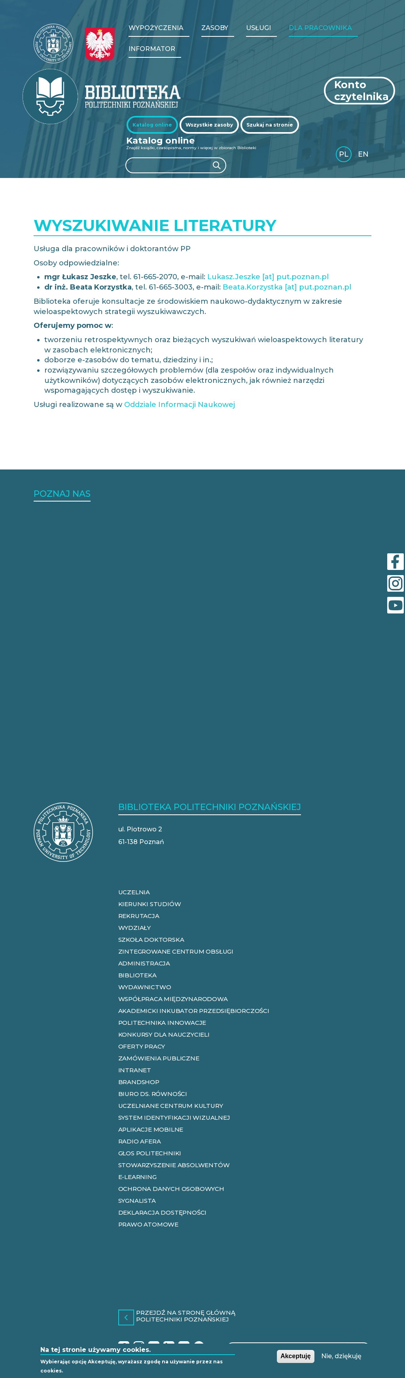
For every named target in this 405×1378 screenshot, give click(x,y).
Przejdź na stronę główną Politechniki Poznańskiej (185, 1316)
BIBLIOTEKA (137, 975)
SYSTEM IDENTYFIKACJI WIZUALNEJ (174, 1117)
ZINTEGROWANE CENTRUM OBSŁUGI (175, 951)
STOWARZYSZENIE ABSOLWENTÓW (174, 1165)
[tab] (152, 125)
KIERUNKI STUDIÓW (149, 904)
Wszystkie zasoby (209, 125)
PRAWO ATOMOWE (148, 1224)
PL (343, 154)
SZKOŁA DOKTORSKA (151, 939)
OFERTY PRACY (141, 1046)
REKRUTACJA (138, 916)
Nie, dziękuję (341, 1356)
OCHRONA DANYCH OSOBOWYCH (171, 1188)
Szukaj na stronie (269, 125)
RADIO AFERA (139, 1141)
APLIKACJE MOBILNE (151, 1129)
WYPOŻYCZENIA (156, 28)
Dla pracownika (320, 28)
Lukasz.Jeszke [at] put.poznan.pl (268, 277)
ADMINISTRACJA (144, 963)
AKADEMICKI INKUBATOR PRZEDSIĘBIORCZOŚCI (193, 1011)
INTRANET (134, 1070)
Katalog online (152, 125)
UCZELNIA (134, 892)
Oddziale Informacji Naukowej (179, 404)
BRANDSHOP (138, 1082)
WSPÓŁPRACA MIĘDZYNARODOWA (173, 999)
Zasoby (214, 28)
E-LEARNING (137, 1177)
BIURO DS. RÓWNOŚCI (152, 1094)
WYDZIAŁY (134, 927)
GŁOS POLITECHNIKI (150, 1153)
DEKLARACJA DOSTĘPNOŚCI (162, 1212)
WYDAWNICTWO (144, 987)
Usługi (258, 28)
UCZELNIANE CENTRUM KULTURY (170, 1105)
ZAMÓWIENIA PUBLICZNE (158, 1058)
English (364, 155)
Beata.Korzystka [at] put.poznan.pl (287, 287)
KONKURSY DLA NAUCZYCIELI (164, 1034)
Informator (152, 49)
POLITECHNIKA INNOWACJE (162, 1022)
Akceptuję (295, 1356)
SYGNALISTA (137, 1200)
